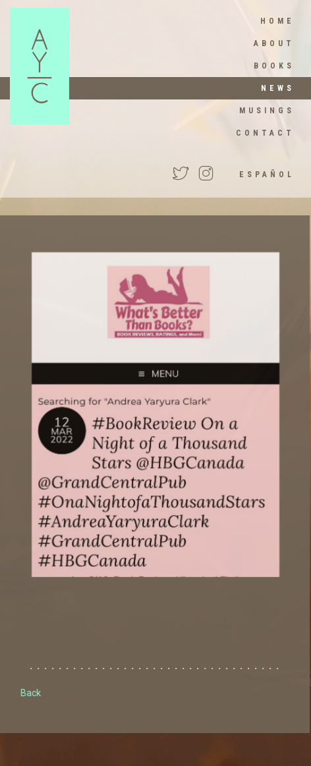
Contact (265, 133)
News (278, 88)
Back (30, 693)
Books (274, 65)
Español (267, 174)
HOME (277, 21)
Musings (267, 110)
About (274, 43)
